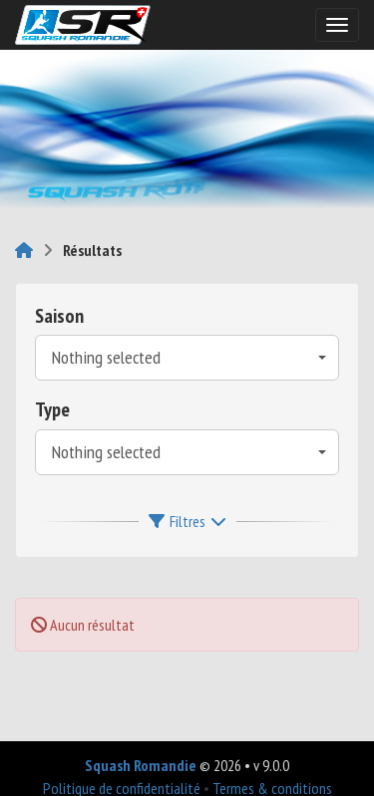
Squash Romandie (140, 765)
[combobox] (187, 358)
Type (52, 409)
